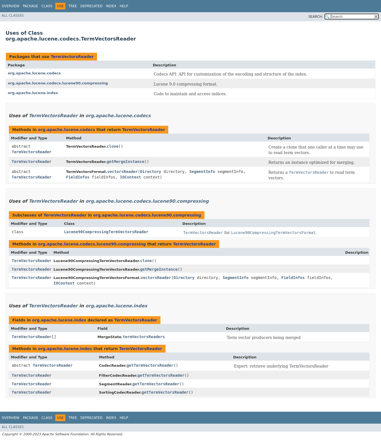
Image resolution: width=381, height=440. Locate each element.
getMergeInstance (125, 161)
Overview (10, 6)
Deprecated (91, 6)
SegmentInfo (202, 171)
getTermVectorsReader (150, 365)
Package (30, 6)
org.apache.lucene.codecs (34, 73)
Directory (150, 171)
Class (46, 6)
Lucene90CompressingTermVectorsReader (106, 232)
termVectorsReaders (144, 337)
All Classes (13, 15)
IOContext (130, 177)
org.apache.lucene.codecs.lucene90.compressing (58, 83)
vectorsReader (122, 171)
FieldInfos (77, 177)
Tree (72, 6)
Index (111, 6)
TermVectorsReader (72, 56)
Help (124, 6)
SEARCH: (315, 17)
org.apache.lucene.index (33, 93)
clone (112, 146)
